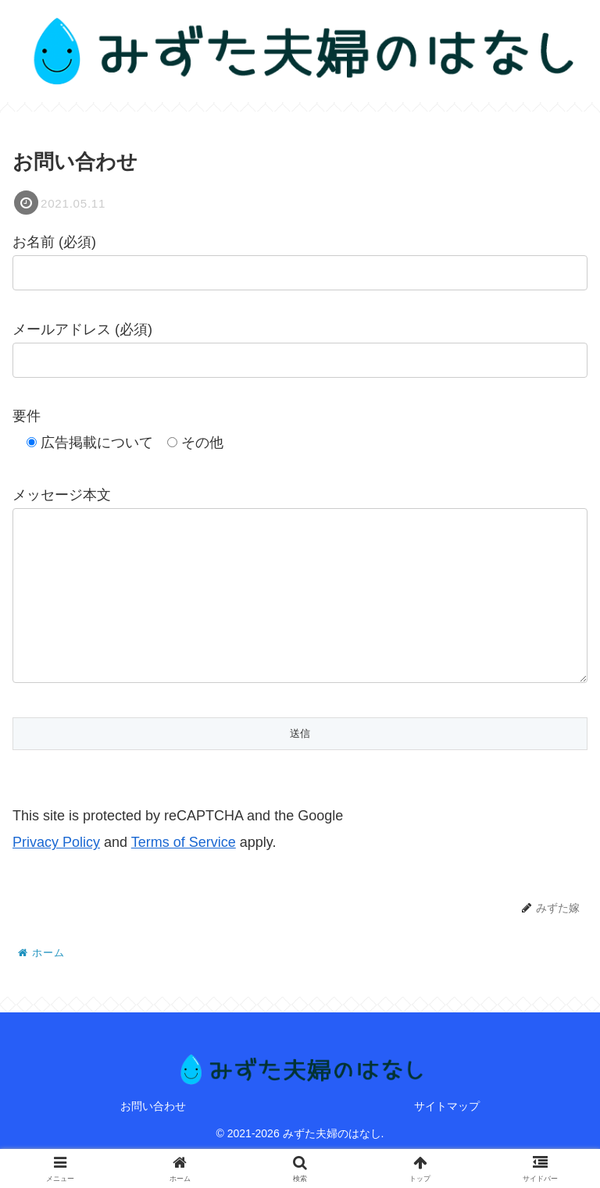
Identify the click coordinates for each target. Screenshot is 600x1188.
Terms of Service (183, 873)
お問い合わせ (153, 1137)
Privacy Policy (56, 873)
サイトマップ (447, 1137)
